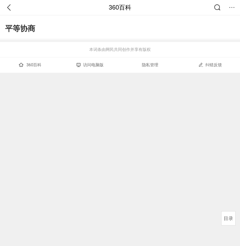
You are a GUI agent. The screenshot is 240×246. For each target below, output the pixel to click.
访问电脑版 (90, 65)
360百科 (120, 7)
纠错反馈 (210, 64)
